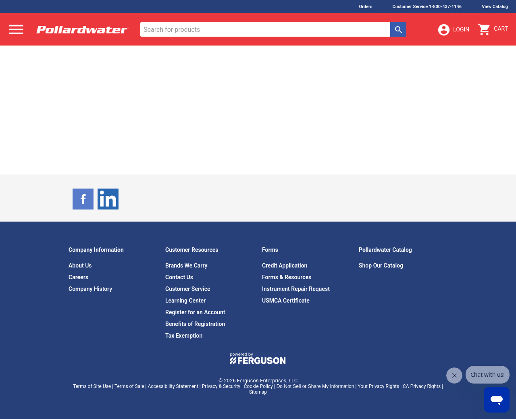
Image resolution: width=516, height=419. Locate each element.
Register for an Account (195, 312)
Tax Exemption (183, 335)
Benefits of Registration (195, 324)
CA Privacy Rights (422, 386)
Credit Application (284, 265)
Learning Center (185, 300)
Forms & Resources (286, 277)
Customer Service (187, 289)
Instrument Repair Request (296, 289)
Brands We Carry (186, 265)
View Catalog (495, 6)
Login (453, 30)
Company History (90, 289)
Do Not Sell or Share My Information (315, 386)
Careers (78, 277)
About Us (80, 265)
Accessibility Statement (173, 386)
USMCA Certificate (286, 300)
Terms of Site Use (92, 386)
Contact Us (179, 277)
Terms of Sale (129, 386)
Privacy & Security (221, 386)
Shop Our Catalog (381, 265)
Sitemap (258, 392)
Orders (365, 6)
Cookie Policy (258, 386)
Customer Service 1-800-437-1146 (427, 6)
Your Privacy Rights (378, 386)
